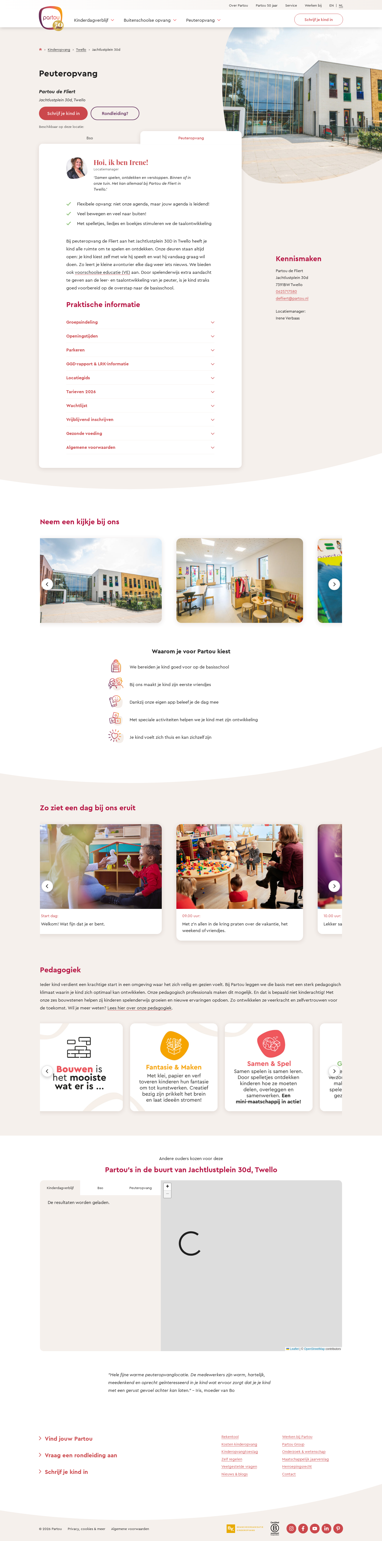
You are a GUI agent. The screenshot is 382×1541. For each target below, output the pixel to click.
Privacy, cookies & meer (86, 1529)
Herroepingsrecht (297, 1466)
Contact (289, 1474)
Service (291, 5)
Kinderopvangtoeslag (239, 1451)
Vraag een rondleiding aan (81, 1455)
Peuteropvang (200, 20)
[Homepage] (40, 48)
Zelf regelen (231, 1459)
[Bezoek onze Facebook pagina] (303, 1528)
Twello (81, 49)
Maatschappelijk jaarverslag (305, 1459)
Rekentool (230, 1436)
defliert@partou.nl (292, 298)
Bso (89, 137)
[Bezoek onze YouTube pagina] (315, 1528)
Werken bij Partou (297, 1436)
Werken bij (313, 5)
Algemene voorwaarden (130, 1529)
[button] (167, 1187)
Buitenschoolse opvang (147, 20)
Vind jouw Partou (69, 1438)
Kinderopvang (59, 49)
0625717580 (286, 291)
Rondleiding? (115, 113)
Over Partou (238, 5)
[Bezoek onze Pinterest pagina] (338, 1528)
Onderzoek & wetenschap (303, 1451)
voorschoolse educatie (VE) (102, 272)
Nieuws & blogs (234, 1474)
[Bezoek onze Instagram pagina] (291, 1528)
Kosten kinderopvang (239, 1444)
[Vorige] (47, 584)
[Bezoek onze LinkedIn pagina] (326, 1528)
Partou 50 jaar (266, 5)
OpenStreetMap (314, 1349)
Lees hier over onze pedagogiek (139, 1007)
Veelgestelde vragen (239, 1466)
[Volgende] (334, 584)
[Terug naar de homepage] (49, 16)
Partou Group (293, 1444)
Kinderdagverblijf (91, 20)
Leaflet (292, 1349)
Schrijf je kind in (63, 113)
